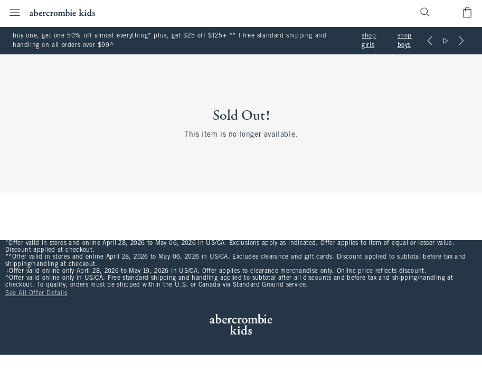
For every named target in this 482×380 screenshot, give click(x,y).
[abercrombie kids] (62, 12)
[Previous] (430, 41)
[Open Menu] (11, 12)
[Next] (461, 41)
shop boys (405, 41)
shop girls (369, 41)
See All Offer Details (36, 293)
